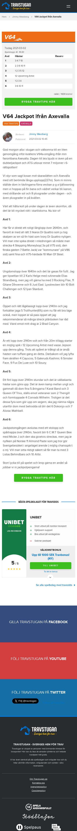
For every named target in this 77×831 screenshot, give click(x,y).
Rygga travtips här (38, 101)
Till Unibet (50, 565)
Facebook (58, 622)
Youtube (57, 659)
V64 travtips (11, 123)
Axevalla (26, 123)
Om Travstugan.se (38, 779)
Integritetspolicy (39, 786)
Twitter (57, 692)
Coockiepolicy (39, 790)
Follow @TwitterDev (53, 702)
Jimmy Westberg (20, 16)
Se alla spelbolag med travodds (54, 585)
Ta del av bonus (50, 571)
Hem (4, 16)
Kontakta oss (38, 783)
